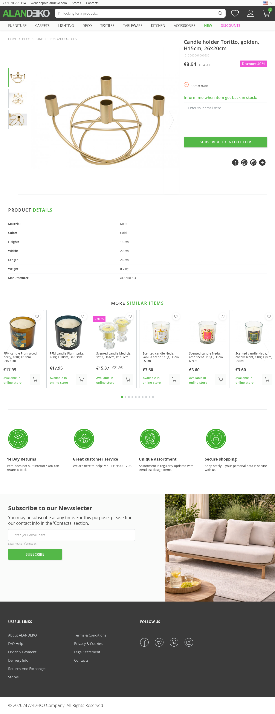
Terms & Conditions (90, 635)
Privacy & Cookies (88, 643)
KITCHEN (158, 25)
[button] (267, 13)
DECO (87, 25)
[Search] (140, 13)
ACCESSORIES (185, 25)
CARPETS (42, 25)
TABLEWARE (132, 25)
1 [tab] (122, 397)
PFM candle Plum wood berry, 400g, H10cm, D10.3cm (20, 357)
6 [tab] (139, 397)
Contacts (92, 3)
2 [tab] (125, 397)
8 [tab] (146, 397)
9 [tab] (149, 397)
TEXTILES (107, 25)
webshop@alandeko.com (49, 3)
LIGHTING (66, 25)
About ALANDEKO (22, 635)
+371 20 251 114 (14, 3)
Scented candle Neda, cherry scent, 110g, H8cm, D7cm (253, 357)
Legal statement (87, 652)
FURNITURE (17, 25)
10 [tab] (153, 397)
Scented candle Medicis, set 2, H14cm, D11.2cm (113, 355)
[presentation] (171, 120)
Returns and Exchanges (27, 668)
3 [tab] (129, 397)
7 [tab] (143, 397)
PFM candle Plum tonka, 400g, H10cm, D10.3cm (67, 355)
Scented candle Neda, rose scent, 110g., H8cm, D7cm (206, 357)
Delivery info (18, 660)
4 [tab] (132, 397)
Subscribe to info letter (225, 142)
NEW (208, 25)
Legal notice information (22, 544)
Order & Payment (22, 652)
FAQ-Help (15, 643)
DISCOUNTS (230, 25)
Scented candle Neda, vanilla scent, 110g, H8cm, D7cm (161, 357)
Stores (76, 3)
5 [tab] (136, 397)
